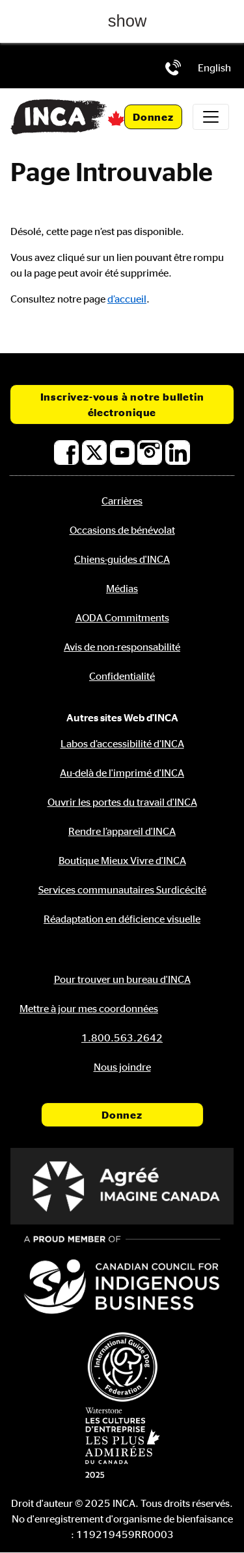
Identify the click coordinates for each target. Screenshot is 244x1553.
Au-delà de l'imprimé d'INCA (122, 772)
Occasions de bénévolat (122, 530)
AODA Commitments (122, 617)
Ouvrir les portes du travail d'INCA (122, 802)
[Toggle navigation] (211, 117)
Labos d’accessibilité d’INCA (122, 743)
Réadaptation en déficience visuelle (122, 919)
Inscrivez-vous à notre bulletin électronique (122, 404)
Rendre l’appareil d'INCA (122, 831)
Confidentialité (122, 676)
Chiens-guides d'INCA (122, 559)
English (214, 67)
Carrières (122, 500)
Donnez (153, 117)
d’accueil (126, 298)
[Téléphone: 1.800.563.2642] (173, 67)
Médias (122, 588)
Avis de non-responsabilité (122, 646)
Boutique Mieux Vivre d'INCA (122, 860)
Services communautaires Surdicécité (122, 889)
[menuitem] (214, 67)
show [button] (127, 21)
